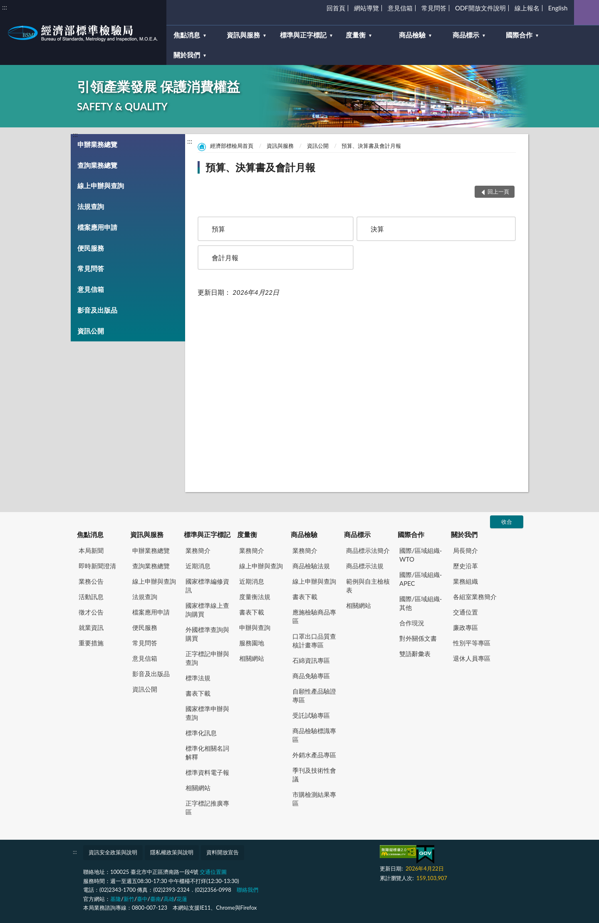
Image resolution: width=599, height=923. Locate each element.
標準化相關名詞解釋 (207, 752)
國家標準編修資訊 (207, 585)
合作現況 (411, 623)
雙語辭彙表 (415, 653)
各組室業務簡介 (475, 596)
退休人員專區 (471, 658)
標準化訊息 (201, 732)
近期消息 (198, 566)
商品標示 (357, 534)
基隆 (115, 899)
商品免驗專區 (311, 675)
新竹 (129, 899)
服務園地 (251, 643)
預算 (218, 229)
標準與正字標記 (207, 534)
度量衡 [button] (356, 35)
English (558, 8)
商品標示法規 (365, 566)
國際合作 (411, 534)
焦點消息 (90, 534)
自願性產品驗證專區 (314, 695)
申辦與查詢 (254, 627)
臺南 (155, 899)
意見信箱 (400, 8)
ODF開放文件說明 (480, 8)
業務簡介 (198, 550)
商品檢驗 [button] (412, 35)
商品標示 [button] (466, 35)
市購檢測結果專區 (314, 799)
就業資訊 (91, 627)
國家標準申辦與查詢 (207, 713)
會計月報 (225, 257)
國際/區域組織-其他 (420, 603)
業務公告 (91, 581)
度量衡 (247, 534)
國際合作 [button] (519, 35)
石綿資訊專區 (311, 660)
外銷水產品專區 (314, 755)
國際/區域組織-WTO (420, 555)
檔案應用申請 (97, 227)
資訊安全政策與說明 (113, 852)
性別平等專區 (471, 643)
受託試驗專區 (311, 715)
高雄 (168, 899)
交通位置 (465, 612)
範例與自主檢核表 (368, 585)
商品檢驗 (304, 534)
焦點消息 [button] (186, 35)
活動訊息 (91, 596)
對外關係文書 (418, 638)
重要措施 (91, 643)
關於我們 (464, 534)
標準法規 (198, 678)
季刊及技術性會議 (314, 774)
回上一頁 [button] (498, 191)
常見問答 (433, 8)
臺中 (142, 899)
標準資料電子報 (207, 772)
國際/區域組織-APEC (420, 579)
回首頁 (336, 8)
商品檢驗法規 (311, 566)
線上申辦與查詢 (100, 185)
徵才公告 (91, 612)
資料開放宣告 (222, 852)
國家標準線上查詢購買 (207, 610)
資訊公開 (90, 331)
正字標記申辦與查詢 (207, 658)
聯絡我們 (247, 889)
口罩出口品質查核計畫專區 (314, 640)
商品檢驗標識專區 (314, 735)
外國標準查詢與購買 (207, 634)
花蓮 (181, 899)
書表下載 (198, 693)
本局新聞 (91, 550)
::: (4, 7)
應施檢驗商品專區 (314, 616)
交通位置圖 (213, 871)
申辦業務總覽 (97, 144)
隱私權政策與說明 (171, 852)
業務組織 (465, 581)
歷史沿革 (465, 566)
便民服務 (90, 248)
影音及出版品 (97, 310)
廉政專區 (465, 627)
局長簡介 (465, 550)
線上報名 (527, 8)
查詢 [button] (586, 12)
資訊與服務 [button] (243, 35)
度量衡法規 (254, 596)
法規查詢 (90, 206)
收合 (506, 521)
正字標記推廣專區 (207, 807)
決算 (377, 229)
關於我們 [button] (186, 55)
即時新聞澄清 (97, 566)
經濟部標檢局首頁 (231, 145)
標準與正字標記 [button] (303, 35)
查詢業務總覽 (97, 165)
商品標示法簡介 (368, 550)
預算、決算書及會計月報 (371, 145)
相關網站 (198, 787)
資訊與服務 (280, 145)
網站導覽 (366, 8)
